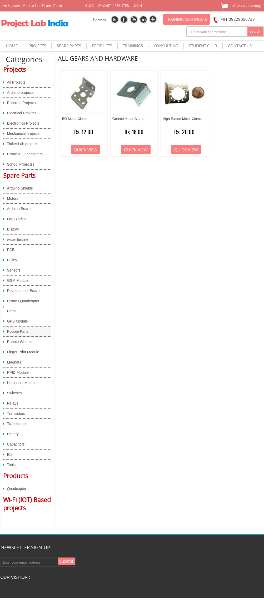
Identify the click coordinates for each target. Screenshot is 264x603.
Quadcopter (16, 489)
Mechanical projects (23, 133)
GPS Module (17, 321)
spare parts (69, 45)
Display (13, 229)
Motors (12, 198)
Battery (13, 434)
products (102, 45)
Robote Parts (18, 331)
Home (12, 45)
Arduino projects (20, 92)
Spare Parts (19, 175)
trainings (133, 45)
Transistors (16, 413)
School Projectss (20, 164)
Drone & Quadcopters (25, 154)
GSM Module (18, 280)
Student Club (203, 45)
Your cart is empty (247, 5)
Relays (12, 403)
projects (37, 45)
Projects (14, 69)
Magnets (14, 362)
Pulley (12, 260)
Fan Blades (16, 219)
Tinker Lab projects (22, 144)
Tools (11, 465)
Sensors (14, 270)
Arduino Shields (20, 188)
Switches (14, 393)
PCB (11, 250)
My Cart (104, 5)
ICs (10, 454)
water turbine (17, 239)
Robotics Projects (21, 103)
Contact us (240, 45)
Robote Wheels (19, 342)
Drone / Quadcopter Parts (23, 306)
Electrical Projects (21, 113)
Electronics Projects (23, 123)
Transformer (17, 424)
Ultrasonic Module (22, 383)
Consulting (166, 45)
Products (15, 476)
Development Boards (24, 291)
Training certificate (186, 19)
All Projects (16, 82)
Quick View (85, 150)
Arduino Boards (20, 209)
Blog (89, 5)
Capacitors (16, 444)
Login (137, 5)
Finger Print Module (23, 352)
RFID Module (18, 372)
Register (121, 5)
